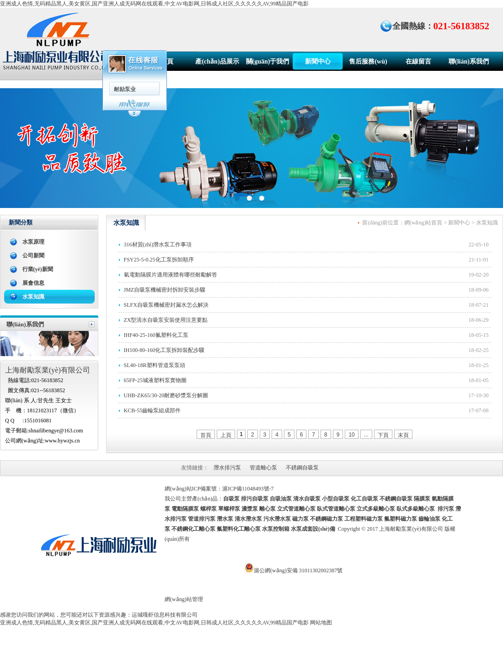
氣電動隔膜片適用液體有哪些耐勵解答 (170, 275)
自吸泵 (231, 498)
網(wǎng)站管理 (184, 599)
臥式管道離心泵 (336, 509)
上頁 (225, 435)
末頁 (403, 435)
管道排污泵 (201, 519)
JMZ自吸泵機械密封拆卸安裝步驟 (165, 290)
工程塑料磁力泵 (363, 519)
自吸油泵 (281, 498)
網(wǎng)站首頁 (423, 222)
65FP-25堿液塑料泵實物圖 (155, 380)
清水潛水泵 (248, 519)
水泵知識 (33, 296)
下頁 (383, 435)
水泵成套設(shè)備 (313, 529)
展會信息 (33, 283)
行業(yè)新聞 (37, 269)
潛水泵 (225, 519)
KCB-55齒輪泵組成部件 (152, 410)
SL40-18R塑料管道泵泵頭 (154, 365)
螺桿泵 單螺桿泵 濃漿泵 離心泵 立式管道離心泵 (258, 509)
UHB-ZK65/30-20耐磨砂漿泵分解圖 (166, 395)
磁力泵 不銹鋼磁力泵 (317, 519)
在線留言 (418, 61)
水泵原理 (33, 242)
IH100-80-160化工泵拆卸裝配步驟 (164, 350)
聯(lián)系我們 (469, 61)
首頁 (167, 61)
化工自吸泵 (364, 498)
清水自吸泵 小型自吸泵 (321, 498)
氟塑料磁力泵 (400, 519)
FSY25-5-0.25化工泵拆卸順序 (159, 259)
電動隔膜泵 (185, 509)
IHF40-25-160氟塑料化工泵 (156, 335)
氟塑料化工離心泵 (239, 529)
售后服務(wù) (368, 61)
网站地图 (321, 622)
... (366, 435)
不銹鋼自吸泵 (302, 467)
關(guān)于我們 (267, 61)
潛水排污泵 (227, 467)
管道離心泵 (263, 467)
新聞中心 (318, 61)
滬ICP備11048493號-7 (247, 488)
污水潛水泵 (277, 519)
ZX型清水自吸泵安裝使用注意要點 (166, 320)
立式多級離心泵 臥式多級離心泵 (396, 509)
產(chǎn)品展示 (217, 61)
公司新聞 (33, 255)
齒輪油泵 (429, 519)
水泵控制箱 (275, 529)
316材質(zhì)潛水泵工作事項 (158, 244)
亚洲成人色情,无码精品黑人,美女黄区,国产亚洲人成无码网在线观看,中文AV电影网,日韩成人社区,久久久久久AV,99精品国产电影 (154, 3)
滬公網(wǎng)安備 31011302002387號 (298, 570)
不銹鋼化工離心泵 (193, 529)
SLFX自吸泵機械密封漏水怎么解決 (166, 305)
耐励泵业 (125, 89)
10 (351, 435)
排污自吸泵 (254, 498)
